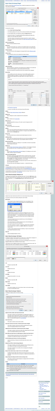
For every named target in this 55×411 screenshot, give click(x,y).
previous (43, 0)
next (46, 0)
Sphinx (48, 410)
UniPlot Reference (17, 0)
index (49, 0)
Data (25, 0)
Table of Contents (42, 381)
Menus (22, 0)
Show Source (41, 401)
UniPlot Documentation (9, 0)
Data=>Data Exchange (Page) (32, 0)
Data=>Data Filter (41, 398)
